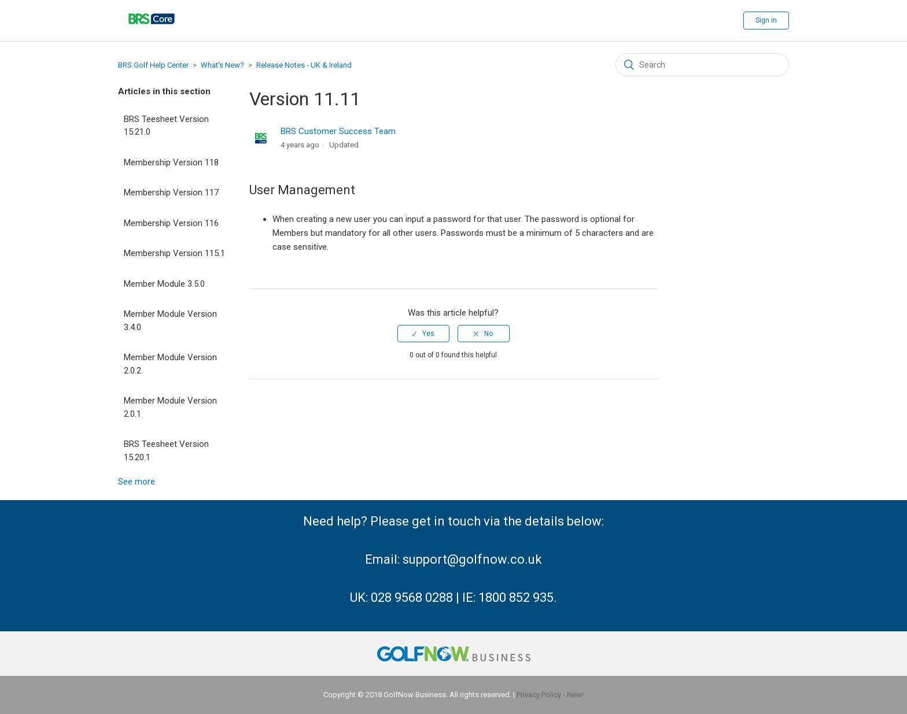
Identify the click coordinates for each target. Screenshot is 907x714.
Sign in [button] (766, 20)
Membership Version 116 (171, 223)
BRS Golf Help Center (153, 65)
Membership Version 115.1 (174, 253)
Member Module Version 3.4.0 (170, 320)
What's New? (222, 65)
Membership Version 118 (171, 162)
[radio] (423, 333)
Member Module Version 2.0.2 (170, 364)
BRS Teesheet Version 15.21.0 (166, 126)
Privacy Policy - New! (550, 694)
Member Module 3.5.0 (164, 284)
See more (136, 481)
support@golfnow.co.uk (472, 559)
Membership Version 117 (171, 192)
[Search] (702, 64)
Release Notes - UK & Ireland (304, 65)
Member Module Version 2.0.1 (170, 407)
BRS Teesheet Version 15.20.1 (166, 451)
